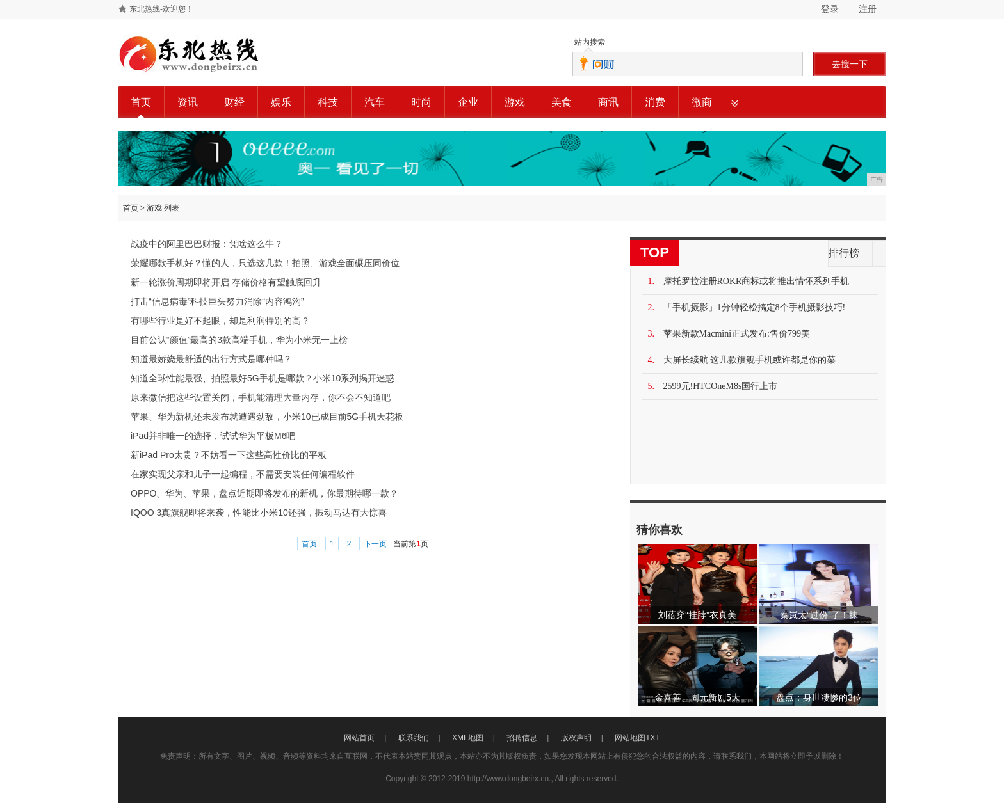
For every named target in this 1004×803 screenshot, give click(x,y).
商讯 (608, 102)
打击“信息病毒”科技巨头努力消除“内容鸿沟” (217, 301)
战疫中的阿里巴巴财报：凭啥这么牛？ (207, 244)
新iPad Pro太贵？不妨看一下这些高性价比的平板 (229, 455)
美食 (561, 102)
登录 (830, 9)
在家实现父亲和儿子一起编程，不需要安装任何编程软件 (243, 474)
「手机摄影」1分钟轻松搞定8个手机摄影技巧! (754, 307)
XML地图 (467, 737)
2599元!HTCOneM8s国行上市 (720, 386)
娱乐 (281, 102)
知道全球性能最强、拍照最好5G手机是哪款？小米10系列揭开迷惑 (262, 378)
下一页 (375, 543)
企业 (468, 102)
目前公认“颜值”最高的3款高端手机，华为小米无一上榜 (239, 340)
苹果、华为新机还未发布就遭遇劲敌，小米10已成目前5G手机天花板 (267, 416)
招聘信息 (521, 737)
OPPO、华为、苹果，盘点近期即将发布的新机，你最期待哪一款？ (264, 493)
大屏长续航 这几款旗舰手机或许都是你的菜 (749, 360)
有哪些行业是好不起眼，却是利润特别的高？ (220, 320)
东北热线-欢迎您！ (161, 8)
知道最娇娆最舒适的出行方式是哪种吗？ (211, 359)
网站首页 (359, 737)
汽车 (374, 102)
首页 (141, 102)
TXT (652, 737)
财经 (234, 102)
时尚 (421, 102)
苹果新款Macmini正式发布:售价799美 (736, 333)
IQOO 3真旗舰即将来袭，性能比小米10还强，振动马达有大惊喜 (259, 512)
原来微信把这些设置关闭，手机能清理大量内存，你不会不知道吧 (261, 397)
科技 (328, 102)
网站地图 (630, 737)
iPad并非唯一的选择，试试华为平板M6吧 (213, 436)
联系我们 (413, 737)
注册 (868, 9)
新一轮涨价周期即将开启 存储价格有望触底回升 (226, 282)
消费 (655, 102)
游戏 (515, 102)
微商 (702, 102)
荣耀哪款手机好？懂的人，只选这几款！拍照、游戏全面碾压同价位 (265, 263)
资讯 (187, 102)
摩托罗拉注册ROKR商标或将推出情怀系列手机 (756, 281)
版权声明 (576, 737)
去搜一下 (850, 64)
